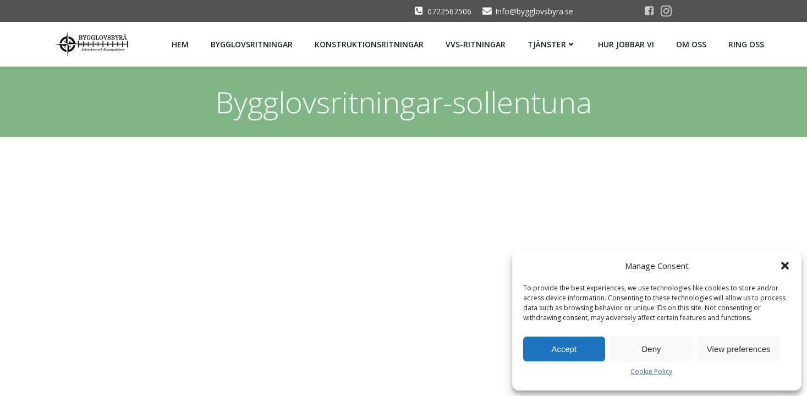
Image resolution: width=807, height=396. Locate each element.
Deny (651, 349)
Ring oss (746, 44)
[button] (784, 265)
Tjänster (552, 44)
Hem (180, 44)
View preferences (739, 349)
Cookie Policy (651, 371)
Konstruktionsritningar (369, 44)
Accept (564, 349)
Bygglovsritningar (252, 44)
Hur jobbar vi (626, 44)
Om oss (691, 44)
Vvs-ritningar (476, 44)
